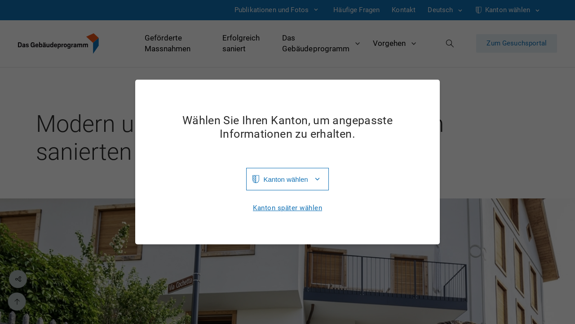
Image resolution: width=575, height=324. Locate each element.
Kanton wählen (285, 179)
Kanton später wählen (287, 208)
